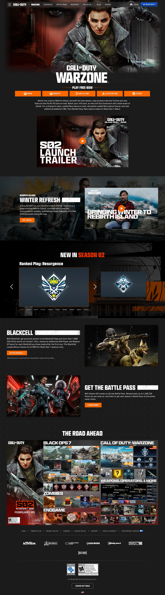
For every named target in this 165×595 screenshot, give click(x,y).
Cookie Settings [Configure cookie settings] (82, 586)
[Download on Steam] (137, 93)
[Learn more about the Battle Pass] (93, 405)
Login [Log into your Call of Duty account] (136, 4)
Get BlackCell (16, 353)
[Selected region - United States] (82, 592)
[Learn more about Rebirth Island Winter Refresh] (27, 220)
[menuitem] (48, 4)
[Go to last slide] (12, 286)
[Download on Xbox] (28, 93)
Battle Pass (61, 4)
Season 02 (48, 4)
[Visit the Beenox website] (82, 553)
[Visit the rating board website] (88, 569)
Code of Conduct (110, 531)
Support (94, 531)
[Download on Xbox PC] (55, 93)
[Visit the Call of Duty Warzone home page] (35, 4)
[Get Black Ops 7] (149, 5)
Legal (23, 531)
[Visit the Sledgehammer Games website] (71, 543)
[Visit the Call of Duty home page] (19, 4)
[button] (9, 4)
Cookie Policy (80, 531)
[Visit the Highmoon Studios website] (93, 543)
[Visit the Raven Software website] (135, 543)
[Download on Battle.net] (82, 93)
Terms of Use (36, 531)
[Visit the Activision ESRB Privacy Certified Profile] (71, 569)
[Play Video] (82, 141)
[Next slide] (94, 286)
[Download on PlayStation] (110, 93)
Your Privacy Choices (130, 531)
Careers (66, 531)
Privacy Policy (52, 531)
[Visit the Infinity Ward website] (114, 543)
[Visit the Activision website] (29, 543)
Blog (99, 4)
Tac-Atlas (88, 4)
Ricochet (75, 4)
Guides (108, 4)
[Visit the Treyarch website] (50, 543)
